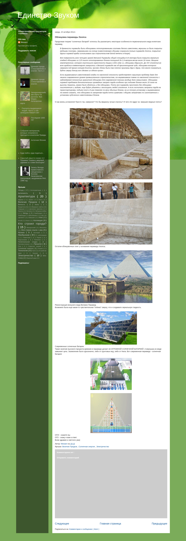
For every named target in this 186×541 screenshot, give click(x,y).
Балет (31, 199)
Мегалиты (43, 227)
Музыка (22, 232)
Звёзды (26, 213)
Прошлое (38, 244)
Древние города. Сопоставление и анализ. (38, 81)
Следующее (62, 523)
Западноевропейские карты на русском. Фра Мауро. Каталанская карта (33, 97)
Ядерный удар (32, 258)
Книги (28, 220)
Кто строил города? (32, 223)
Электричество (102, 447)
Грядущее (21, 209)
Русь (20, 246)
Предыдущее (159, 523)
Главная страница (110, 523)
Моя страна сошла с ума (32, 230)
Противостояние (24, 244)
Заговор (29, 211)
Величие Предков (70, 447)
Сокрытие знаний (35, 246)
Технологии (23, 251)
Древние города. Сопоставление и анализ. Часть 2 (38, 68)
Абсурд (21, 190)
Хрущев (36, 253)
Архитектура (27, 196)
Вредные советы (38, 207)
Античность (25, 193)
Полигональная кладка (29, 242)
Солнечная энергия (87, 447)
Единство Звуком (48, 15)
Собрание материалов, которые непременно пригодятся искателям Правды (33, 133)
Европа (20, 211)
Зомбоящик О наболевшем (28, 215)
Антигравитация (36, 190)
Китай (20, 220)
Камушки (32, 217)
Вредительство (23, 207)
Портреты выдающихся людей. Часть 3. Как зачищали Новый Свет (30, 110)
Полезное (38, 239)
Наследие (37, 232)
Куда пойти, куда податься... (32, 153)
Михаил (24, 42)
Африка (21, 199)
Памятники (27, 237)
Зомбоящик (38, 213)
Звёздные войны (41, 211)
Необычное (24, 235)
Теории (40, 248)
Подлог (39, 237)
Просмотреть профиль (27, 46)
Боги (41, 199)
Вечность (22, 204)
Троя (34, 250)
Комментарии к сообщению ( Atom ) (84, 529)
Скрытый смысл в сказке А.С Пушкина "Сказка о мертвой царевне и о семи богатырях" (32, 160)
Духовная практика (36, 209)
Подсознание (23, 239)
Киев (41, 217)
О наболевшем (41, 235)
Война (38, 204)
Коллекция (38, 220)
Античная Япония (38, 140)
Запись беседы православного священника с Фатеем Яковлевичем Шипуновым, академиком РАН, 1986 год (33, 174)
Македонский (31, 227)
